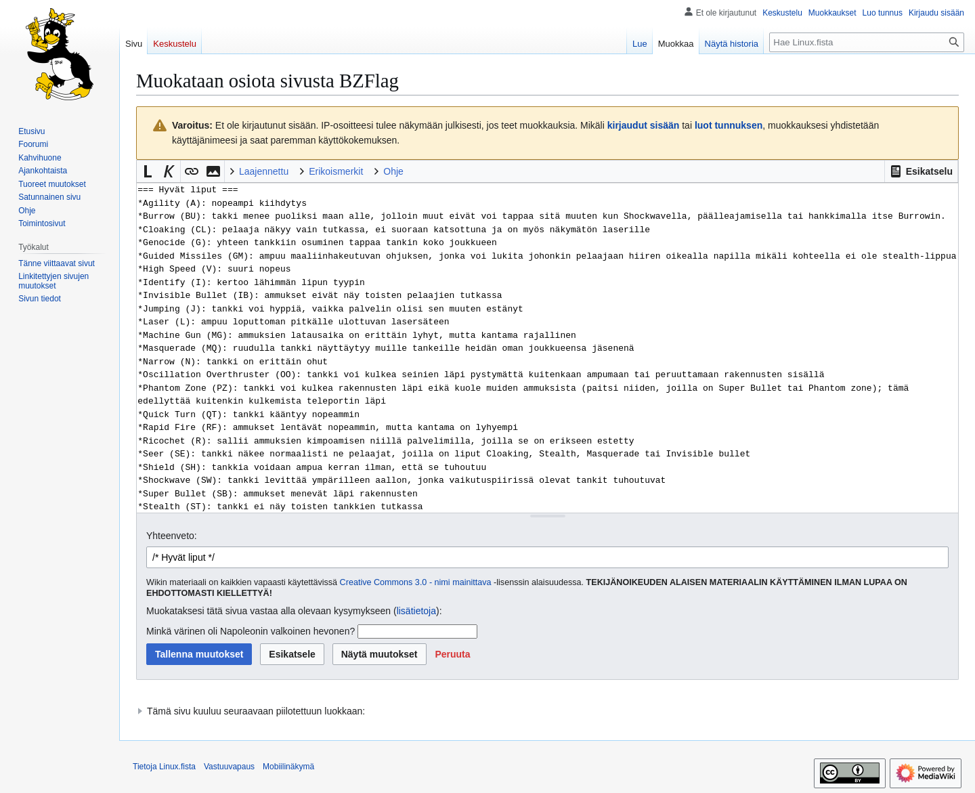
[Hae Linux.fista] (866, 42)
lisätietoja (416, 610)
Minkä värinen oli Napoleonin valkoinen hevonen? (250, 631)
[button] (921, 171)
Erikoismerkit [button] (336, 171)
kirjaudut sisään (643, 125)
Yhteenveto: (171, 535)
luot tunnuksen (728, 125)
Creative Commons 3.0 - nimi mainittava (416, 582)
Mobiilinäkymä (288, 766)
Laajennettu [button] (263, 171)
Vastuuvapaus (229, 766)
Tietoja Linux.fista (164, 766)
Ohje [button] (393, 171)
